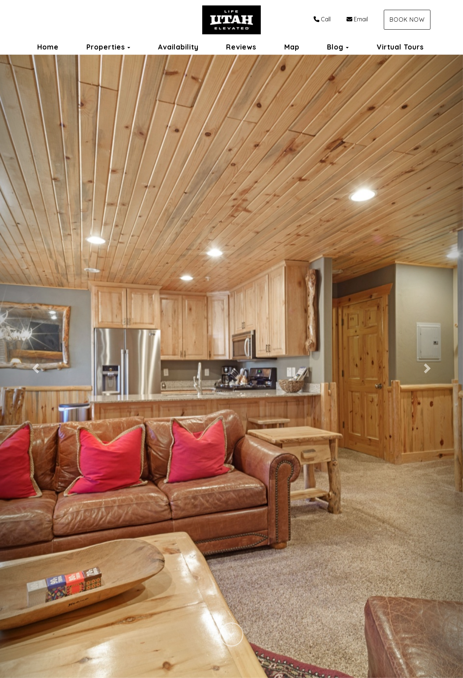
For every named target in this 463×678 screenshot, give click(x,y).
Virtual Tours (400, 47)
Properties (105, 47)
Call (322, 19)
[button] (34, 366)
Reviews (241, 47)
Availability (178, 47)
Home (48, 47)
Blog (335, 47)
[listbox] (231, 366)
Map (292, 47)
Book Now (407, 19)
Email (357, 19)
